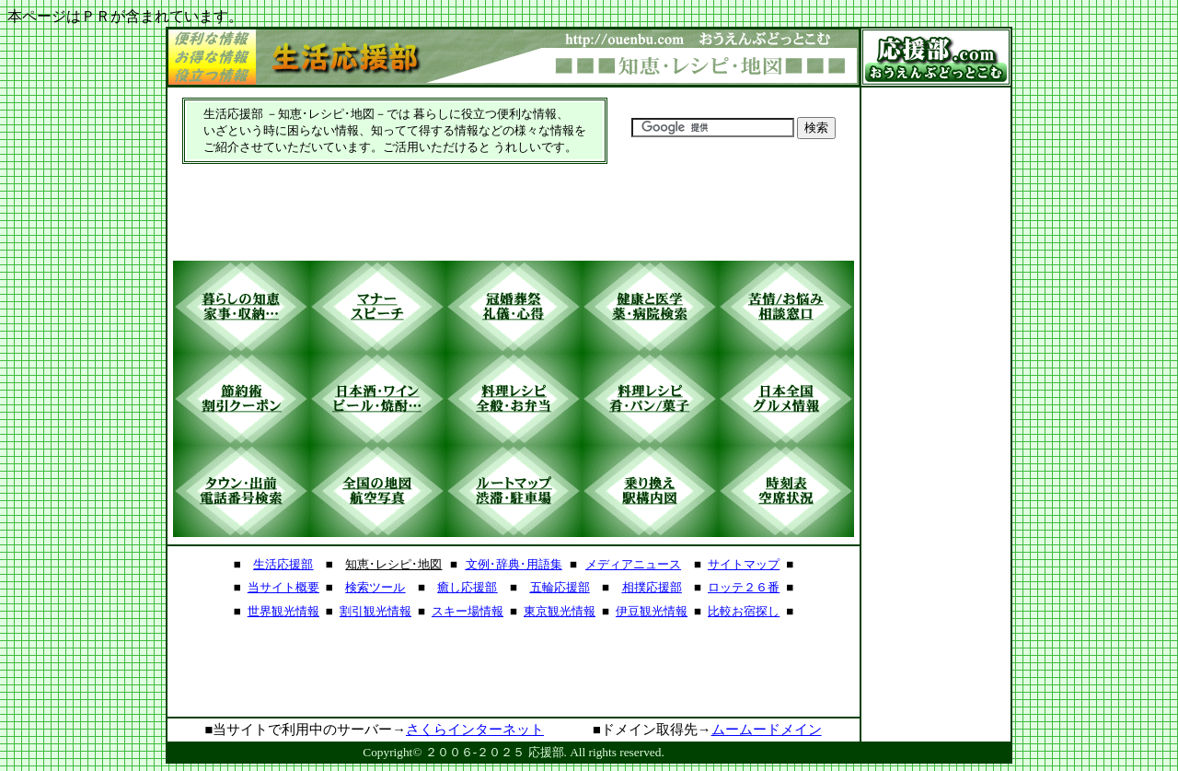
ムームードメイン (766, 729)
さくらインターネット (475, 729)
